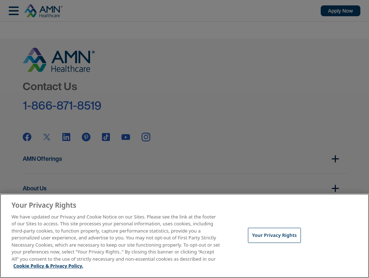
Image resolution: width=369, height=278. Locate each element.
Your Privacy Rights (274, 235)
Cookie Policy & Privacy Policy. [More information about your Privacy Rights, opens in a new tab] (48, 265)
